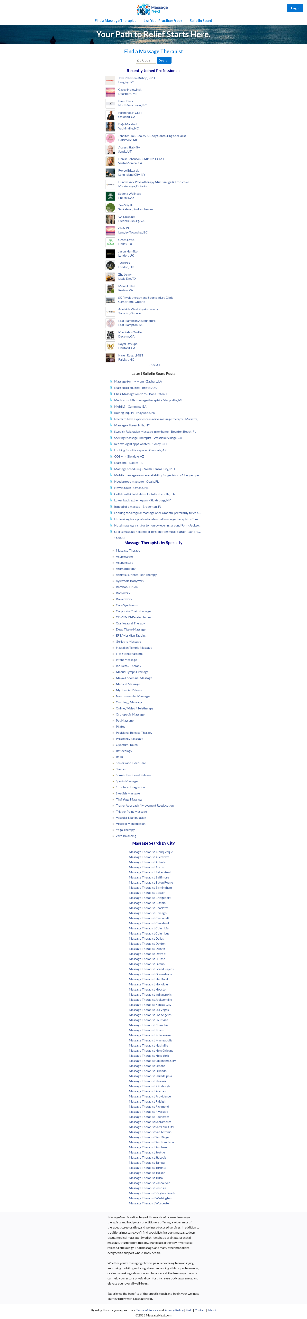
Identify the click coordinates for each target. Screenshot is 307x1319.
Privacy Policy (174, 1310)
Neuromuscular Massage (133, 696)
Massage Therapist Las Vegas (149, 1009)
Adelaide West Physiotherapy (138, 309)
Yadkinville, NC (128, 128)
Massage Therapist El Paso (147, 959)
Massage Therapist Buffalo (147, 903)
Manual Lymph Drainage (132, 672)
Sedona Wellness (129, 193)
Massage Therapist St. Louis (147, 1157)
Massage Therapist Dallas (146, 938)
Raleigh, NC (126, 359)
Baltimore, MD (128, 140)
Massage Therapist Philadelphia (150, 1076)
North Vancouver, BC (132, 105)
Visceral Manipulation (130, 823)
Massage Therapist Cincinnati (149, 918)
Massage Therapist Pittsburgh (149, 1086)
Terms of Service (147, 1310)
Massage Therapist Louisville (148, 1020)
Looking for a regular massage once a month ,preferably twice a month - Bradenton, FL (157, 513)
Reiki (119, 757)
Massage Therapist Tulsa (146, 1178)
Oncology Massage (129, 702)
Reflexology (124, 751)
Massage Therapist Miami (146, 1030)
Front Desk (125, 101)
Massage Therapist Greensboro (150, 974)
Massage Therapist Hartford (148, 979)
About (212, 1310)
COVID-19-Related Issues (133, 617)
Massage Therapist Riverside (148, 1111)
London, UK (126, 255)
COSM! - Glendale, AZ (129, 456)
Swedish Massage (128, 793)
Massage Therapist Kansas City (150, 1004)
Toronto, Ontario (129, 313)
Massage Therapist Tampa (147, 1162)
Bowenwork (124, 599)
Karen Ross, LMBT (131, 355)
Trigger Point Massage (131, 811)
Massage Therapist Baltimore (149, 877)
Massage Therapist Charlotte (148, 908)
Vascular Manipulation (131, 817)
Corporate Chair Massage (133, 611)
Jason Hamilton (128, 251)
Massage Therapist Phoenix (147, 1081)
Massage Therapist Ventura (147, 1188)
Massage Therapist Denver (147, 948)
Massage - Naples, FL (128, 462)
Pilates (120, 726)
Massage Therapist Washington (150, 1198)
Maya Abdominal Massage (134, 678)
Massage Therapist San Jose (148, 1147)
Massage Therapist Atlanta (147, 862)
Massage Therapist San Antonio (150, 1132)
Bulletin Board (201, 20)
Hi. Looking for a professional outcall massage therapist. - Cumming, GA (157, 519)
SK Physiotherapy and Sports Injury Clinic (145, 297)
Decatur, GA (126, 336)
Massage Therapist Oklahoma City (152, 1060)
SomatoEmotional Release (133, 775)
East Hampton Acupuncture (136, 320)
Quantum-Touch (127, 744)
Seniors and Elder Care (131, 763)
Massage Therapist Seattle (147, 1152)
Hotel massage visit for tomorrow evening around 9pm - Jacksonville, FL (157, 525)
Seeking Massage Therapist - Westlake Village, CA (148, 438)
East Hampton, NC (131, 325)
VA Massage (126, 216)
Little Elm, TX (127, 278)
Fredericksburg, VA (131, 221)
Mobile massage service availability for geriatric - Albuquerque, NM (157, 475)
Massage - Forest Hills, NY (132, 425)
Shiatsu (121, 769)
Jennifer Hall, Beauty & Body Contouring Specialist (152, 136)
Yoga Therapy (125, 829)
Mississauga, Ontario (132, 186)
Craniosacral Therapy (130, 623)
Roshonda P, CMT (130, 112)
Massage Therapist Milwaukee (150, 1035)
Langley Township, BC (133, 232)
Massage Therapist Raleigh (147, 1101)
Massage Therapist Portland (148, 1091)
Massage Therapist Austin (146, 867)
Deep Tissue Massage (130, 629)
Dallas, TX (125, 244)
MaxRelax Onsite (130, 332)
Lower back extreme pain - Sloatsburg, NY (142, 500)
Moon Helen (126, 286)
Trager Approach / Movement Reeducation (145, 805)
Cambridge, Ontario (131, 301)
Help (189, 1310)
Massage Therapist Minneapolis (150, 1040)
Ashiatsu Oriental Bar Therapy (136, 574)
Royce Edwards (128, 170)
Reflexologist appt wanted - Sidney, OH (140, 444)
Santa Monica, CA (130, 163)
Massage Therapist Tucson (147, 1172)
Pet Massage (125, 720)
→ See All (153, 365)
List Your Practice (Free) (163, 20)
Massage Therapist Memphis (148, 1025)
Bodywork (123, 593)
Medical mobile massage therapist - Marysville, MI (148, 400)
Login (295, 8)
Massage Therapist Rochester (149, 1116)
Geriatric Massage (128, 641)
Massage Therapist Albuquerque (151, 852)
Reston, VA (125, 290)
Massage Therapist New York (149, 1055)
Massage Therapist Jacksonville (150, 999)
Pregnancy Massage (129, 738)
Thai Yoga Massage (129, 799)
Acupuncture (124, 562)
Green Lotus (126, 240)
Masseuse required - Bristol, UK (135, 387)
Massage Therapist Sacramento (150, 1122)
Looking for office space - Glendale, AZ (140, 450)
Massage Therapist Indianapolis (150, 994)
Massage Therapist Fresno (147, 964)
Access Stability (129, 147)
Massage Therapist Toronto (147, 1167)
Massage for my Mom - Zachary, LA (138, 381)
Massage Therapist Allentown (149, 857)
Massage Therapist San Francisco (151, 1142)
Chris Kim (124, 228)
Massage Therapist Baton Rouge (151, 882)
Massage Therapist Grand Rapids (151, 969)
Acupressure (124, 556)
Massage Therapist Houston (148, 989)
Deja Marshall (127, 124)
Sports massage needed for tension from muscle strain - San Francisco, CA (157, 531)
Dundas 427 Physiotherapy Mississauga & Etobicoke (153, 182)
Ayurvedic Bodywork (130, 581)
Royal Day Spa (127, 344)
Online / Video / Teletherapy (135, 708)
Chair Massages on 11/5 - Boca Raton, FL (141, 394)
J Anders (124, 263)
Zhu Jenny (125, 274)
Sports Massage (127, 781)
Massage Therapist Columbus (149, 933)
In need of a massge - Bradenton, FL (137, 506)
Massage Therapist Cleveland (149, 923)
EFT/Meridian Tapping (131, 635)
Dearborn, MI (127, 93)
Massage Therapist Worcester (149, 1203)
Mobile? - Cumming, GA (130, 406)
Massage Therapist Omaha (147, 1066)
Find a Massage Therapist (115, 20)
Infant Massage (126, 659)
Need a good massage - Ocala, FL (136, 481)
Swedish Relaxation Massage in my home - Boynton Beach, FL (155, 431)
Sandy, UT (125, 151)
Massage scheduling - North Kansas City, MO (144, 469)
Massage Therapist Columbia (149, 928)
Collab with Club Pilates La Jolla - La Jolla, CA (144, 494)
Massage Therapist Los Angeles (150, 1015)
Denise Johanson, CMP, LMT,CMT (141, 159)
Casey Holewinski (130, 89)
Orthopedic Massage (130, 714)
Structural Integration (130, 787)
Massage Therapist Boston (147, 892)
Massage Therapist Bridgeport (150, 897)
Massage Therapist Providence (150, 1096)
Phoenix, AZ (126, 197)
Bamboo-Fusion (127, 587)
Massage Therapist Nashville (148, 1045)
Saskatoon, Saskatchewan (135, 209)
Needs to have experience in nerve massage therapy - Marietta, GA (157, 419)
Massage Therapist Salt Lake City (151, 1127)
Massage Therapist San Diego (149, 1137)
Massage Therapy (128, 550)
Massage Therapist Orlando (148, 1071)
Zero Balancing (126, 836)
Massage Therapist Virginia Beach (152, 1193)
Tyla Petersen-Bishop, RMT (137, 78)
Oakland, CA (126, 117)
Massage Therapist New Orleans (151, 1050)
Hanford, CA (126, 348)
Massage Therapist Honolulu (148, 984)
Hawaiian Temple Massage (134, 647)
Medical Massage (128, 684)
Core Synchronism (128, 605)
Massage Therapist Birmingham (150, 887)
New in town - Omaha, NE (131, 487)
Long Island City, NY (131, 174)
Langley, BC (126, 82)
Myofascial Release (129, 690)
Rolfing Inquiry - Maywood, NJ (134, 412)
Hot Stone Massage (129, 653)
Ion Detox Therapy (128, 666)
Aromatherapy (125, 568)
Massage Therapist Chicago (148, 913)
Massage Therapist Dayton (147, 943)
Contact (200, 1310)
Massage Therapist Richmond (149, 1106)
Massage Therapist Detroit (147, 953)
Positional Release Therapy (134, 732)
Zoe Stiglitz (126, 205)
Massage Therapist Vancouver (149, 1183)
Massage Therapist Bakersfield (150, 872)
